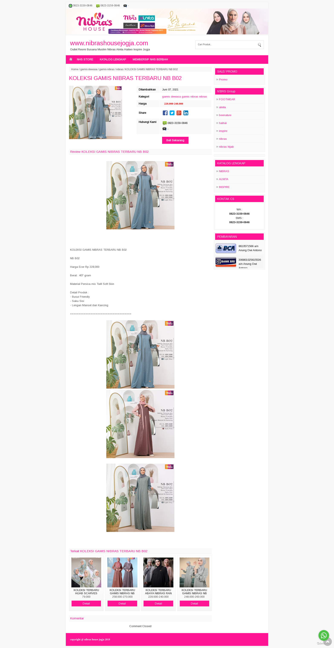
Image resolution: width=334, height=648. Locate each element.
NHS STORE (85, 59)
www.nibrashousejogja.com (109, 43)
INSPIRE (224, 187)
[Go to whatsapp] (323, 635)
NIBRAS (224, 171)
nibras (119, 69)
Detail (86, 603)
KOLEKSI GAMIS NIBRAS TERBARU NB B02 (125, 78)
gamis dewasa (88, 69)
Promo (223, 79)
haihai (223, 123)
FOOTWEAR (227, 99)
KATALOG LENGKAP (113, 59)
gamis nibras (106, 69)
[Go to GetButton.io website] (324, 643)
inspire (223, 131)
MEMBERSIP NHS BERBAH (150, 59)
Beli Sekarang (175, 140)
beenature (225, 115)
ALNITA (223, 179)
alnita (222, 107)
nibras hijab (226, 146)
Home (74, 69)
